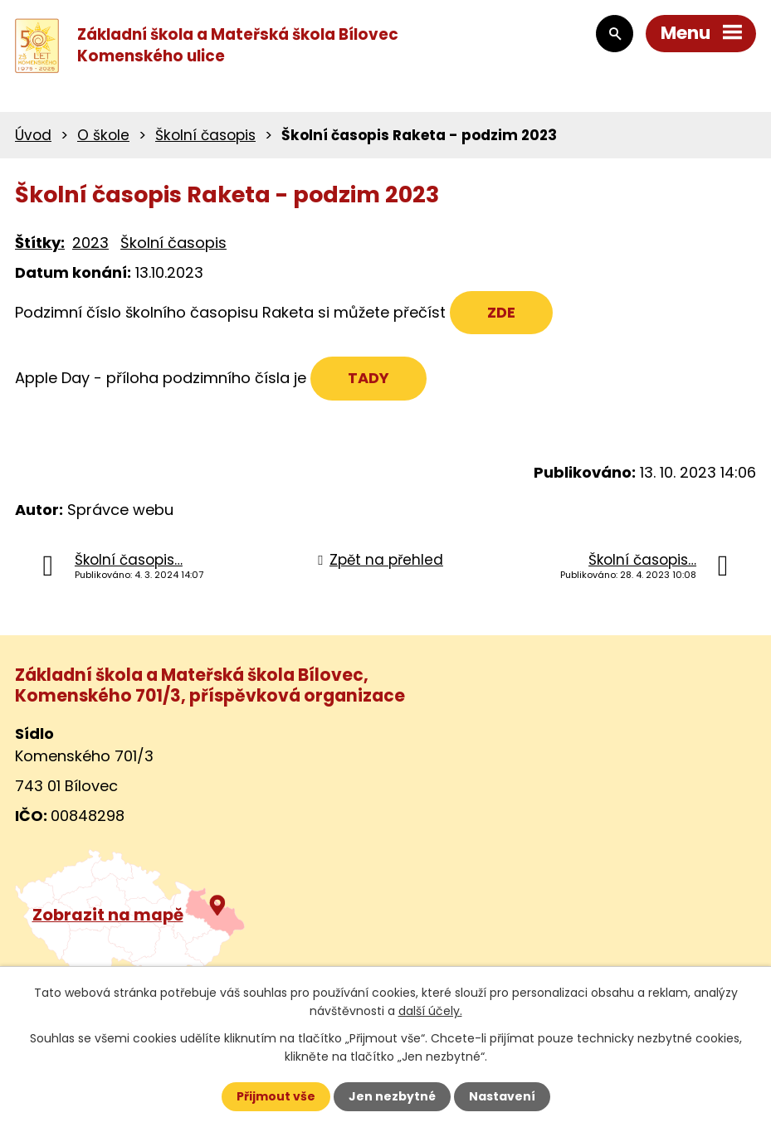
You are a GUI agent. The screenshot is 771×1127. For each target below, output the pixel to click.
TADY (368, 377)
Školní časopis (205, 135)
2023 (90, 242)
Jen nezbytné (392, 1096)
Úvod (33, 135)
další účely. (430, 1011)
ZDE (501, 312)
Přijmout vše (276, 1096)
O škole (103, 135)
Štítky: (40, 242)
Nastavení (502, 1096)
